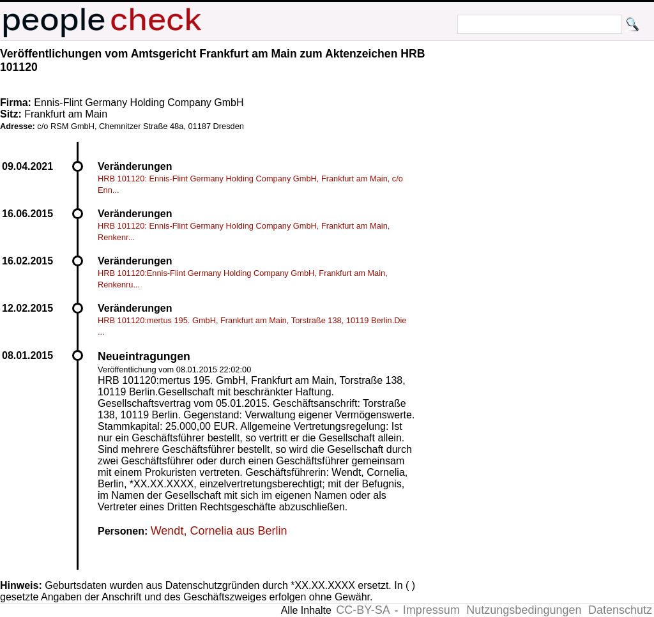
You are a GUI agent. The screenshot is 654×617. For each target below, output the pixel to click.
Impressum (431, 610)
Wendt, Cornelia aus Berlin (219, 530)
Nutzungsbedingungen (523, 610)
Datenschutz (620, 610)
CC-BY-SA (363, 610)
